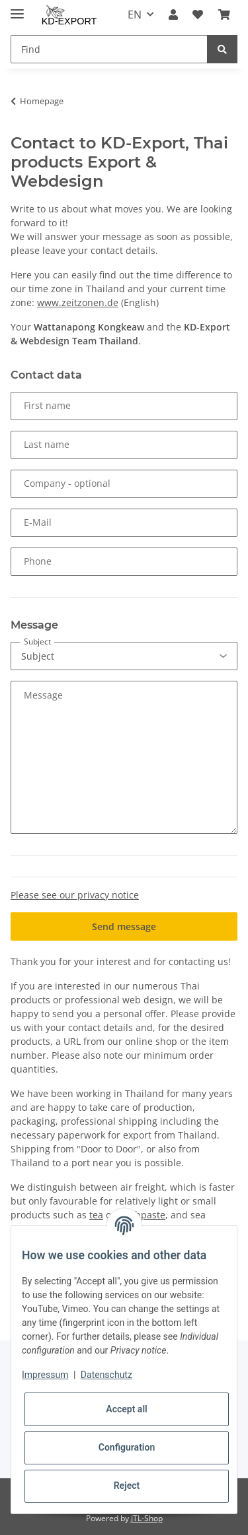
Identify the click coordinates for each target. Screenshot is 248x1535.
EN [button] (135, 14)
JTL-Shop (147, 1518)
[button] (173, 14)
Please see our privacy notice (75, 895)
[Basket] (224, 14)
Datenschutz (106, 1374)
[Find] (109, 49)
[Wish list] (197, 14)
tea (96, 1214)
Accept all (126, 1409)
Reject (127, 1485)
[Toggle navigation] (17, 8)
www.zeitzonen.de (77, 302)
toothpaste (141, 1214)
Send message (124, 926)
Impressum (45, 1374)
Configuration (127, 1447)
